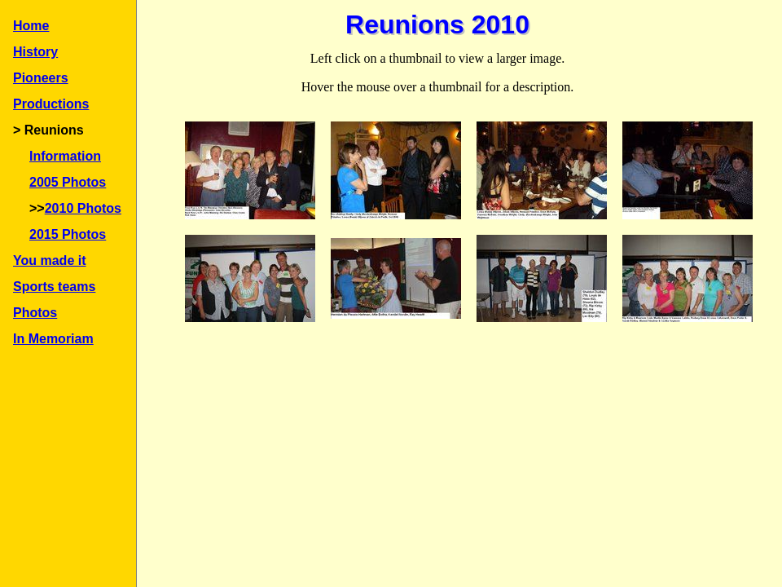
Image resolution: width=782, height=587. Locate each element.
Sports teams (54, 287)
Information (65, 156)
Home (31, 26)
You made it (49, 260)
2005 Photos (67, 182)
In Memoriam (53, 339)
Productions (51, 104)
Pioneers (40, 78)
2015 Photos (67, 234)
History (35, 52)
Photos (35, 313)
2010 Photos (83, 208)
